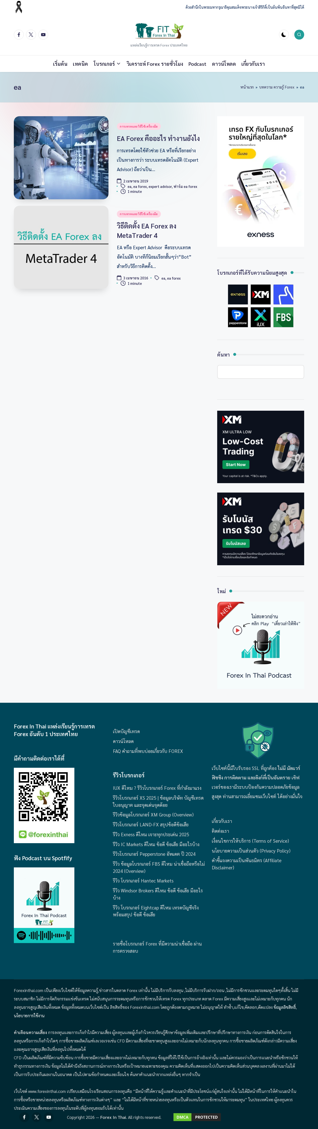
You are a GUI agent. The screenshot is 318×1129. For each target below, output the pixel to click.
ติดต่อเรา (220, 831)
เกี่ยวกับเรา (222, 821)
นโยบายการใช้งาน (29, 1015)
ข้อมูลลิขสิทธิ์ (285, 1007)
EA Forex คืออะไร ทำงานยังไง (158, 138)
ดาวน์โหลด (123, 741)
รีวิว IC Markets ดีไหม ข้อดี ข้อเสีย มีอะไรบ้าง (156, 844)
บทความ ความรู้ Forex (276, 87)
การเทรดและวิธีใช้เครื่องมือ (139, 126)
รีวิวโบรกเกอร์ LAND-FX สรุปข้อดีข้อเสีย (151, 824)
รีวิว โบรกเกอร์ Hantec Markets (143, 880)
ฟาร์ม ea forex (185, 186)
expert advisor (160, 186)
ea (129, 186)
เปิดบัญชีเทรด (126, 731)
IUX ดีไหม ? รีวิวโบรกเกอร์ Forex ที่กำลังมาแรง (157, 788)
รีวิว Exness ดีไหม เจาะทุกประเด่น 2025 (151, 834)
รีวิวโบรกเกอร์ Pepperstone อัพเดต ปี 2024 (154, 854)
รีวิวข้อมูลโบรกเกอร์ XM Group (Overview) (153, 814)
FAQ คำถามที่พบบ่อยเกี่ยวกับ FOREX (148, 751)
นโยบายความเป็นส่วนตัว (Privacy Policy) (251, 851)
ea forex (140, 186)
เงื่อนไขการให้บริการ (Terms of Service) (250, 841)
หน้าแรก (247, 87)
